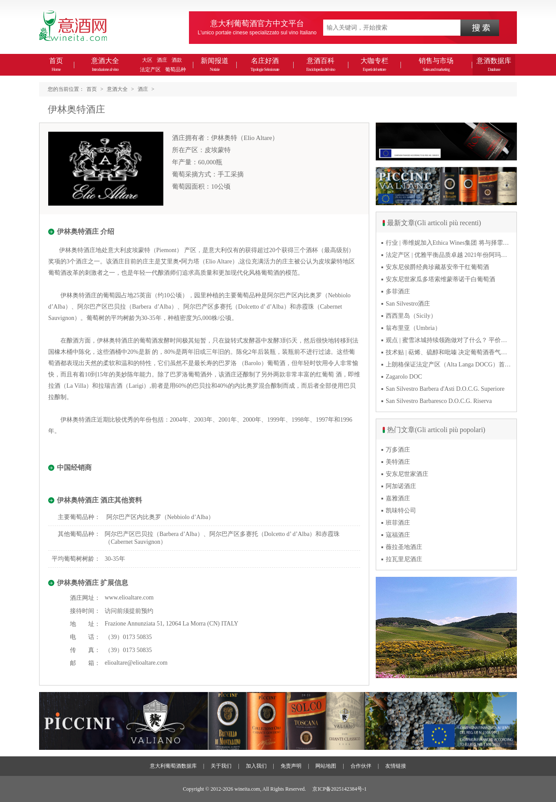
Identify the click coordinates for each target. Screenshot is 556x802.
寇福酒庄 (398, 535)
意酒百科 (320, 64)
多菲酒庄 (398, 291)
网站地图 (325, 766)
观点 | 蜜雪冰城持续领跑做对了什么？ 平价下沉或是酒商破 (449, 340)
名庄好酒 (264, 64)
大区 (147, 60)
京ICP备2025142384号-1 (339, 789)
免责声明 (291, 766)
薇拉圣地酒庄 (404, 547)
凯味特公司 (401, 510)
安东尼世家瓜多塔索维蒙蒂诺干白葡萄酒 (440, 279)
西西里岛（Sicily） (411, 316)
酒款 (177, 60)
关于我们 (221, 766)
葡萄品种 (175, 70)
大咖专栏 (374, 64)
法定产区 (150, 70)
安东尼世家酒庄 (407, 474)
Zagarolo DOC (404, 376)
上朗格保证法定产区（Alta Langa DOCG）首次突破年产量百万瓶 (449, 364)
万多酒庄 (398, 449)
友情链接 (395, 766)
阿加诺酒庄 (401, 486)
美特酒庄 (398, 462)
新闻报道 (214, 64)
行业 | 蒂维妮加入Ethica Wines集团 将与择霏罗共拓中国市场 (449, 243)
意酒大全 (105, 64)
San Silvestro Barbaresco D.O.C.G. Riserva (439, 401)
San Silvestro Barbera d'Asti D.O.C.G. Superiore (445, 389)
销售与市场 (436, 64)
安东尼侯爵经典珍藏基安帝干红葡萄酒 (437, 267)
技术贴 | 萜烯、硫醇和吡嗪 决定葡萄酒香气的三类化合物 (449, 352)
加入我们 (256, 766)
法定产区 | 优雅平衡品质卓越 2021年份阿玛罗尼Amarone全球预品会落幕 (449, 255)
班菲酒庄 (398, 522)
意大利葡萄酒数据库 (173, 766)
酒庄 (162, 60)
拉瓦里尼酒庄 (404, 559)
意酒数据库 (494, 64)
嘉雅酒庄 (398, 498)
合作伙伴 (361, 766)
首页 (56, 64)
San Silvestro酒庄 (408, 303)
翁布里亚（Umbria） (413, 328)
